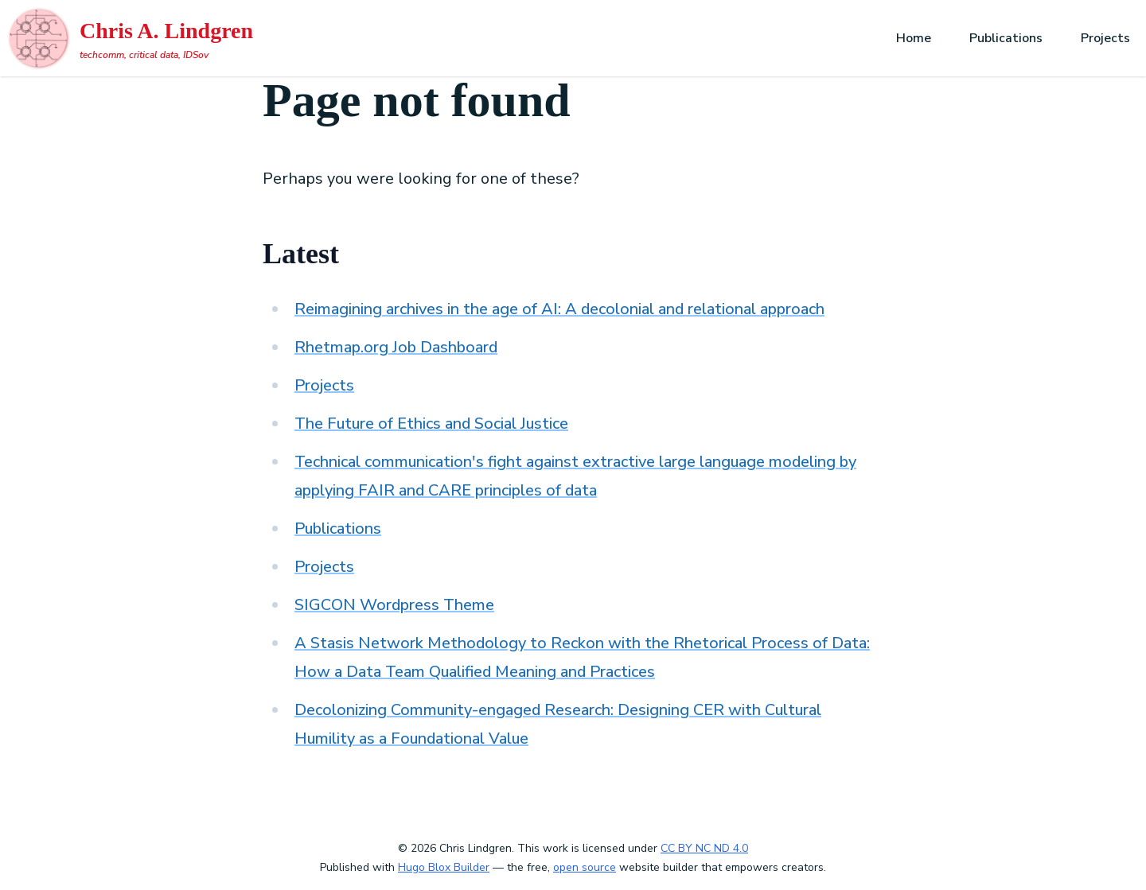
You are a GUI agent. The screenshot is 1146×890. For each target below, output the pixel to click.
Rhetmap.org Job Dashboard (395, 347)
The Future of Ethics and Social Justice (431, 423)
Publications (1006, 38)
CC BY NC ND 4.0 (704, 848)
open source (584, 867)
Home (913, 38)
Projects (1105, 38)
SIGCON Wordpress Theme (394, 605)
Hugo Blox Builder (443, 867)
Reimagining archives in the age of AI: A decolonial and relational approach (559, 309)
